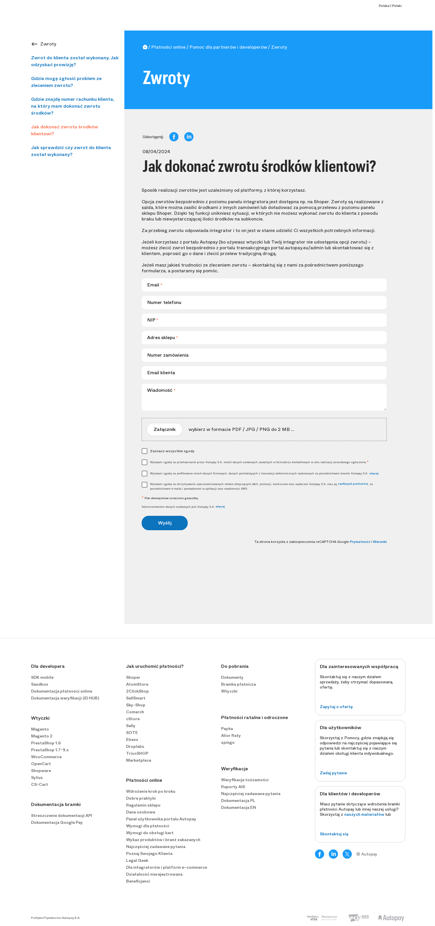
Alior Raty (231, 735)
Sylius (37, 777)
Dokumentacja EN (238, 807)
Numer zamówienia (168, 355)
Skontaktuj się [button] (334, 833)
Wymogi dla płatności (147, 826)
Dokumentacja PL (238, 800)
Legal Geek (137, 860)
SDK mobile (42, 677)
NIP (152, 320)
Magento (40, 729)
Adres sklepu (162, 337)
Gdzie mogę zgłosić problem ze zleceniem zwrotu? (66, 82)
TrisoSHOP (137, 753)
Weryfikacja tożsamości (245, 780)
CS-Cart (39, 784)
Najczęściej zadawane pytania (155, 846)
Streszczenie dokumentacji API (61, 815)
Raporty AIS (233, 787)
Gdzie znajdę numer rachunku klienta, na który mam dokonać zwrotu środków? (72, 106)
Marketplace (138, 760)
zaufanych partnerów (353, 484)
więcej (374, 473)
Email (154, 285)
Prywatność (360, 541)
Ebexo (132, 739)
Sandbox (39, 684)
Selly (131, 726)
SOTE (132, 732)
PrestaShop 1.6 (46, 743)
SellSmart (135, 698)
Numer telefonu (164, 302)
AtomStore (137, 684)
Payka (227, 728)
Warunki (380, 541)
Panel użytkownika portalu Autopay (161, 819)
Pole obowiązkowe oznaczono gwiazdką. (170, 498)
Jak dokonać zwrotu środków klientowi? (64, 130)
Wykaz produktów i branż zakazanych (163, 840)
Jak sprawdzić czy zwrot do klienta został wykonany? (71, 151)
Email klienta (161, 372)
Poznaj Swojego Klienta (149, 853)
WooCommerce (46, 757)
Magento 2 (41, 736)
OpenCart (41, 764)
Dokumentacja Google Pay (57, 822)
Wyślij (165, 523)
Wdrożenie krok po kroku (150, 791)
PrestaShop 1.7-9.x (50, 750)
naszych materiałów (364, 814)
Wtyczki (229, 691)
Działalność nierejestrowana (154, 874)
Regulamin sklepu (143, 805)
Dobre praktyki (141, 798)
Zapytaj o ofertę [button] (336, 706)
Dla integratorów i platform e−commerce (166, 867)
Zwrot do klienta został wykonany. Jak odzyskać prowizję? (75, 61)
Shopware (41, 770)
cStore (133, 719)
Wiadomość (161, 390)
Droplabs (135, 746)
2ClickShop (137, 691)
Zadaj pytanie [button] (333, 772)
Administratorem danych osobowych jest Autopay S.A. (183, 507)
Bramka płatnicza (238, 684)
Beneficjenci (138, 881)
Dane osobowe (140, 812)
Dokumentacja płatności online (61, 691)
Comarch (135, 712)
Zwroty (48, 44)
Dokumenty (232, 677)
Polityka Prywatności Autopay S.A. (55, 918)
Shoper (133, 677)
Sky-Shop (135, 705)
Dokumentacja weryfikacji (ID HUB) (65, 698)
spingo (228, 742)
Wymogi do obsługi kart (150, 833)
